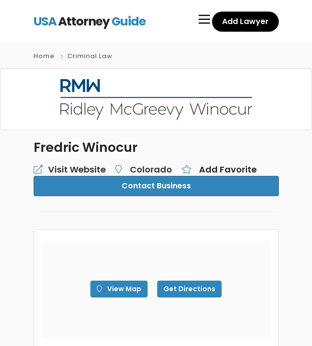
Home (44, 56)
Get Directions (189, 289)
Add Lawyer (245, 21)
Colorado (151, 169)
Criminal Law (89, 56)
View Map (119, 289)
